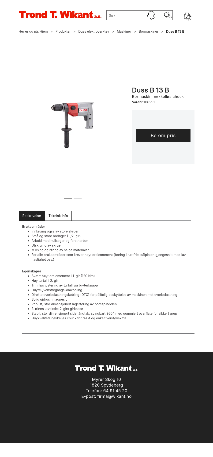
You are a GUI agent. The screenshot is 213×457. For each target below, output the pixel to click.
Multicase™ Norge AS (144, 452)
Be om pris (163, 135)
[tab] (32, 216)
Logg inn (169, 16)
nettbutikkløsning (100, 452)
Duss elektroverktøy (93, 31)
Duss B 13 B (175, 31)
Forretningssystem (66, 452)
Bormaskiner (148, 31)
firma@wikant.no (114, 396)
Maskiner (124, 31)
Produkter (63, 31)
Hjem (44, 31)
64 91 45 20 (115, 390)
